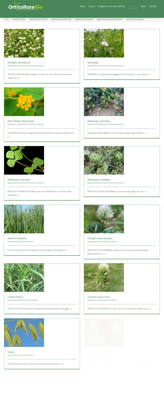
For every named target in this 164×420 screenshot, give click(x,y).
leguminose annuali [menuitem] (84, 19)
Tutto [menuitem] (6, 19)
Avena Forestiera (24, 227)
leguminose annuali (98, 230)
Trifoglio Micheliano (19, 62)
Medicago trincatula (18, 174)
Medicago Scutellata (94, 174)
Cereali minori (20, 230)
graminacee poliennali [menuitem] (61, 19)
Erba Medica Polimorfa (28, 115)
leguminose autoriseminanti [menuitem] (109, 19)
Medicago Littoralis (102, 115)
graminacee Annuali (14, 289)
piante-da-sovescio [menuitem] (135, 19)
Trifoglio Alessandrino (104, 227)
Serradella (89, 62)
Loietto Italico (15, 286)
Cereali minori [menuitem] (19, 19)
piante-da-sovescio (36, 65)
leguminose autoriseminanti (17, 65)
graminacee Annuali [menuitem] (38, 19)
